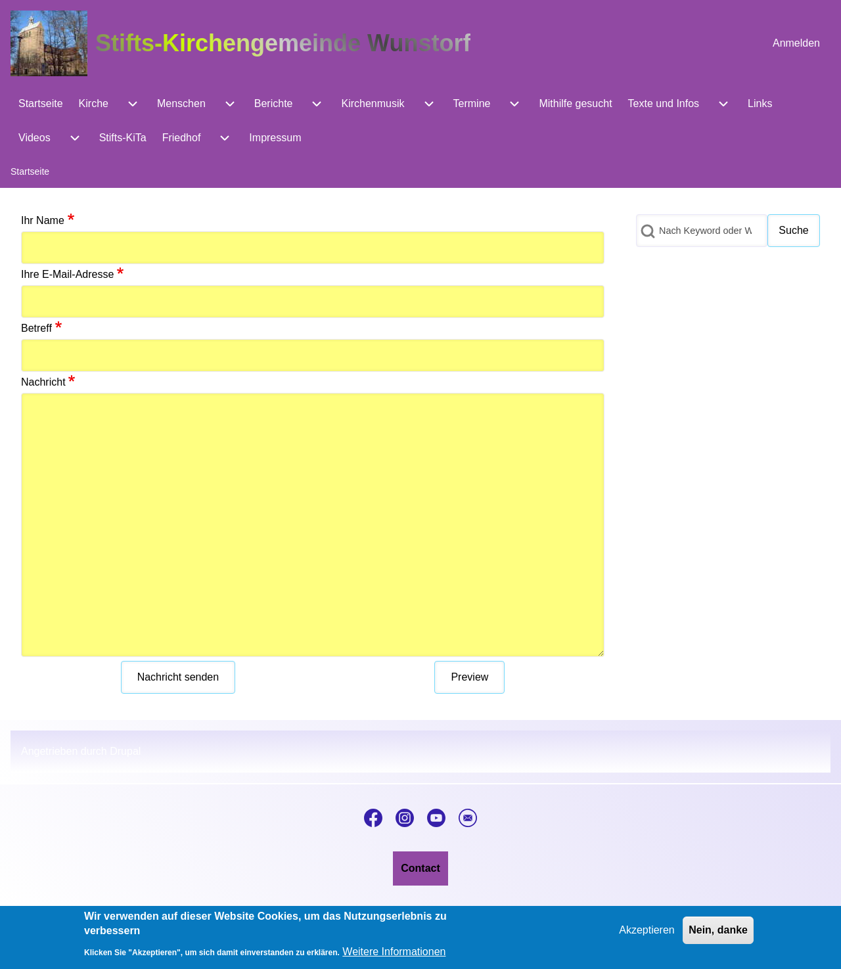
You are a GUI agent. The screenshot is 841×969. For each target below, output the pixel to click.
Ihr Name (42, 220)
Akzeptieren (647, 935)
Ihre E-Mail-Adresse (67, 274)
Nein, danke (718, 935)
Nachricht (43, 382)
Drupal (125, 751)
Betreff (36, 328)
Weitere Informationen (393, 957)
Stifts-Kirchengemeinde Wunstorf (282, 43)
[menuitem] (796, 43)
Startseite (30, 171)
